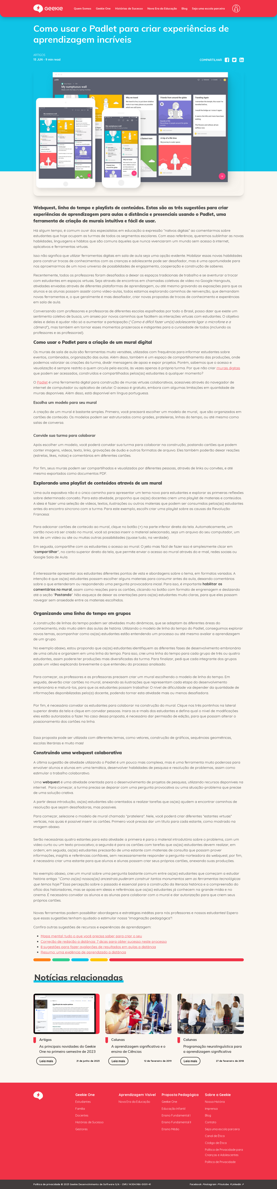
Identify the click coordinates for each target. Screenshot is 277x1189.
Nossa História (215, 1102)
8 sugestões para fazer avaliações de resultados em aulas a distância (98, 946)
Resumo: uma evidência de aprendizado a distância (83, 952)
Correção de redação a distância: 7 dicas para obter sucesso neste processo (104, 941)
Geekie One (103, 8)
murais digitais (228, 368)
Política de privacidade (46, 1184)
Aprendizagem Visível (137, 1095)
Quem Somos (82, 8)
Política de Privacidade (220, 1162)
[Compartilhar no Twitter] (234, 59)
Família (80, 1108)
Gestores (81, 1129)
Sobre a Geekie (218, 1095)
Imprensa (211, 1108)
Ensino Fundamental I (176, 1115)
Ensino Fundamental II (176, 1122)
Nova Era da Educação (162, 8)
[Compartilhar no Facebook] (227, 59)
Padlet (42, 382)
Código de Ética (216, 1143)
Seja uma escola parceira (208, 8)
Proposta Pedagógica (180, 1095)
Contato (210, 1122)
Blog (184, 8)
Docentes (81, 1115)
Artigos (39, 55)
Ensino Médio (170, 1129)
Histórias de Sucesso (129, 8)
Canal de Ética (215, 1136)
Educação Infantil (173, 1108)
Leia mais (46, 1061)
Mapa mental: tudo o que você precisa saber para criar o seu (91, 936)
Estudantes (83, 1102)
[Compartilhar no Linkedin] (241, 59)
